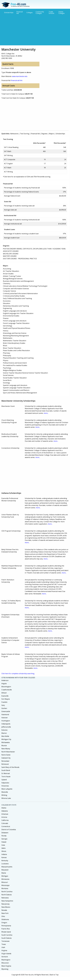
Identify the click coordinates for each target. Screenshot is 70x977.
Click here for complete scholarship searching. (18, 673)
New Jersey (5, 904)
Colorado (4, 823)
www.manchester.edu (19, 76)
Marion (4, 733)
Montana (4, 888)
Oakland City (5, 758)
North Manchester (8, 752)
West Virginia (6, 966)
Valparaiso (5, 783)
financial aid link (16, 80)
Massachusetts (6, 867)
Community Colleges (40, 12)
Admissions (14, 134)
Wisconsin (5, 963)
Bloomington (6, 687)
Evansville (4, 696)
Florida (3, 836)
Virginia (4, 950)
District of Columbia (8, 829)
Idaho (3, 848)
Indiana (4, 854)
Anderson (4, 680)
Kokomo (4, 730)
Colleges (29, 12)
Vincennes (5, 786)
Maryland (4, 870)
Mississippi (5, 885)
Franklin (4, 702)
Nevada (4, 910)
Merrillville (5, 736)
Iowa (3, 845)
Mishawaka (5, 742)
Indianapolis (5, 724)
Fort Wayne (5, 699)
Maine (3, 873)
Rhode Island (6, 932)
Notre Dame (5, 755)
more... (46, 413)
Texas (3, 944)
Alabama (4, 811)
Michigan (4, 876)
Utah (3, 947)
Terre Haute (5, 776)
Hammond (5, 714)
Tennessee (5, 941)
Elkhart (4, 693)
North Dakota (6, 895)
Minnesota (5, 879)
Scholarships (8, 12)
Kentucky (4, 860)
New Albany (5, 749)
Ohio (3, 916)
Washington (5, 960)
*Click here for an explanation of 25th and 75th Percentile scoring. (27, 177)
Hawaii (3, 842)
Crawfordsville (6, 690)
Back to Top (54, 975)
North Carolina (6, 891)
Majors (51, 134)
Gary (3, 705)
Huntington (5, 721)
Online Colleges (61, 12)
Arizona (4, 817)
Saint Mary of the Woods (10, 767)
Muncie (4, 745)
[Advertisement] (35, 29)
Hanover (4, 718)
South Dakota (6, 938)
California (4, 820)
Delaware (4, 833)
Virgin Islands (6, 953)
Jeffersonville (6, 727)
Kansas (4, 857)
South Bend (5, 770)
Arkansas (4, 814)
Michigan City (6, 739)
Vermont (4, 957)
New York (4, 913)
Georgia (4, 839)
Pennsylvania (6, 926)
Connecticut (5, 826)
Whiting (4, 795)
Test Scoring (24, 134)
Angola (4, 683)
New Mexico (5, 907)
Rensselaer (5, 761)
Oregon (4, 922)
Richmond (5, 764)
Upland (4, 780)
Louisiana (4, 864)
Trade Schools (51, 12)
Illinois (3, 851)
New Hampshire (7, 901)
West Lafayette (6, 789)
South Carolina (6, 935)
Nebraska (5, 898)
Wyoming (4, 969)
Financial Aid (19, 12)
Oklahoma (5, 919)
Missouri (4, 882)
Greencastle (5, 711)
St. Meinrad (5, 773)
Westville (4, 792)
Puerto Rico (5, 929)
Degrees (44, 134)
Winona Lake (6, 798)
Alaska (3, 808)
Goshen (4, 708)
